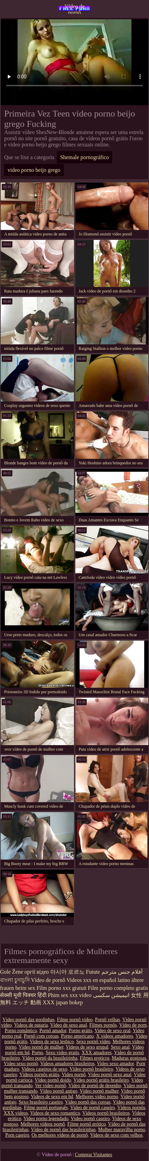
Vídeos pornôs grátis (40, 1074)
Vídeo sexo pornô (21, 1063)
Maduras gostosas (129, 1058)
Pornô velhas (107, 1019)
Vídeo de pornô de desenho (94, 1085)
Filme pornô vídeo (74, 1019)
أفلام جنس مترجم (122, 972)
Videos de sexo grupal (87, 1047)
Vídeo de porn (133, 1025)
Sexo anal (120, 1047)
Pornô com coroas (41, 1036)
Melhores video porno (97, 1096)
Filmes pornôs (103, 1025)
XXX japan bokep (63, 1002)
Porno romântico (21, 1030)
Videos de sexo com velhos (116, 1135)
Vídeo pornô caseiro (90, 1118)
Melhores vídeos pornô (43, 1124)
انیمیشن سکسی (111, 995)
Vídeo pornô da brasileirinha (49, 1058)
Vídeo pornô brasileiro (91, 1069)
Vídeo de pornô (74, 8)
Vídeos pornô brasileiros (106, 1113)
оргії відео (36, 972)
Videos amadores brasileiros (67, 1063)
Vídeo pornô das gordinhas (28, 1019)
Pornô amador (52, 1030)
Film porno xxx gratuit (61, 988)
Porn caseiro (17, 1135)
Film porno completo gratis (118, 988)
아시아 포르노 (67, 972)
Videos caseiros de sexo (44, 1069)
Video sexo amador (115, 1063)
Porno (37, 1052)
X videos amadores (114, 1036)
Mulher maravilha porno (121, 1129)
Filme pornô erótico (86, 1124)
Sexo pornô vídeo (93, 1041)
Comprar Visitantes (93, 1154)
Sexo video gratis (62, 1052)
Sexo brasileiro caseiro (41, 1102)
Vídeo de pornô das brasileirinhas (63, 1129)
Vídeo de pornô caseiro (92, 1107)
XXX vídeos (15, 1113)
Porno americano (77, 1036)
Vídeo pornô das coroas (88, 1102)
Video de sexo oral (113, 1030)
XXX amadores (96, 1052)
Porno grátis (80, 1030)
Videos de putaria (31, 1025)
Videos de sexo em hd (52, 1096)
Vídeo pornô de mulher (41, 1047)
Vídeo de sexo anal (68, 1025)
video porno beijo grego (34, 170)
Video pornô (74, 1074)
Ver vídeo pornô (50, 1085)
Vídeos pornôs (131, 1107)
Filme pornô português (46, 1107)
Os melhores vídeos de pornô (60, 1135)
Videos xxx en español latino (98, 980)
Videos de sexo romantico (55, 1113)
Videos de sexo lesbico (52, 1041)
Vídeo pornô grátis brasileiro (101, 1080)
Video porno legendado (45, 1118)
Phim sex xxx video (70, 995)
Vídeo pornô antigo (58, 1091)
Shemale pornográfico (84, 157)
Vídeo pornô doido (53, 1080)
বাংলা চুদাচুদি (15, 980)
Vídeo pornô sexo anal (109, 1074)
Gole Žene (11, 972)
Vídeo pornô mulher (98, 1091)
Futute (93, 972)
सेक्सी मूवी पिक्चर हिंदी (23, 995)
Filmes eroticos (94, 1058)
